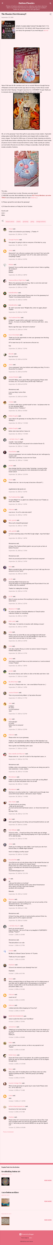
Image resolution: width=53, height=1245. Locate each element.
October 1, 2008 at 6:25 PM (17, 959)
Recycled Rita (13, 860)
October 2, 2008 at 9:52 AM (17, 989)
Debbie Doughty (13, 416)
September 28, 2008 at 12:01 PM (18, 814)
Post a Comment (8, 1132)
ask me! (46, 30)
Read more (48, 1180)
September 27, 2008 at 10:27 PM (18, 759)
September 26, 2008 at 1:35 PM (18, 504)
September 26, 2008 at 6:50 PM (18, 641)
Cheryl (10, 229)
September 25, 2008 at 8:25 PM (18, 384)
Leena (10, 1095)
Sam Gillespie (13, 830)
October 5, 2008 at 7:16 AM (17, 1090)
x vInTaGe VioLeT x (14, 439)
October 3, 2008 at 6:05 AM (17, 1050)
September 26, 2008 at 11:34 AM (18, 446)
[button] (50, 14)
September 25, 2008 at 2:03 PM (18, 259)
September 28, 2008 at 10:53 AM (18, 771)
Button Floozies (26, 3)
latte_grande (12, 520)
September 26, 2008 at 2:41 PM (18, 591)
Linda (10, 632)
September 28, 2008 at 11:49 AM (18, 796)
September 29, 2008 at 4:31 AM (18, 839)
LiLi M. (10, 579)
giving (32, 221)
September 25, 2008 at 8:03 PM (18, 359)
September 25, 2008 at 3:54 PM (18, 300)
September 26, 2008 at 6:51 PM (18, 653)
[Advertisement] (26, 1147)
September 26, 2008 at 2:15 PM (18, 550)
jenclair (11, 465)
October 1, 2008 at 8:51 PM (17, 973)
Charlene (11, 1117)
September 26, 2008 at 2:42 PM (18, 603)
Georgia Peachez (14, 240)
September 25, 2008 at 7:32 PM (18, 348)
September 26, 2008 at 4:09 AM (18, 410)
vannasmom (12, 1027)
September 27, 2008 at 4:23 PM (18, 729)
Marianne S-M (13, 609)
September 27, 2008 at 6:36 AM (18, 676)
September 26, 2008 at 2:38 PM (18, 574)
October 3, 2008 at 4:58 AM (17, 1037)
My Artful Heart (13, 682)
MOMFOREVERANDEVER (16, 1016)
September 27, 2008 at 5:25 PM (18, 748)
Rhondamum (12, 777)
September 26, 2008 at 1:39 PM (18, 515)
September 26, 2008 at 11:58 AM (18, 460)
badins (30, 1237)
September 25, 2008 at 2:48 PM (18, 275)
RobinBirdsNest (13, 292)
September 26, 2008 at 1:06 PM (18, 492)
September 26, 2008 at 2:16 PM (18, 561)
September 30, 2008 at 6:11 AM (18, 908)
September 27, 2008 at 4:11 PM (18, 698)
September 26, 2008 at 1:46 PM (18, 538)
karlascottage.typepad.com (17, 1106)
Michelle (11, 354)
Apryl (10, 819)
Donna (11, 979)
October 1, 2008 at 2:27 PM (17, 945)
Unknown (11, 509)
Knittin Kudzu (12, 1055)
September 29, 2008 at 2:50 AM (18, 824)
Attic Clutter (12, 802)
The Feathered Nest (14, 317)
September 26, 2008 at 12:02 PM (18, 474)
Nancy (10, 1069)
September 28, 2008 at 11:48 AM (18, 784)
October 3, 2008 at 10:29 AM (17, 1064)
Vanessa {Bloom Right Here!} (17, 280)
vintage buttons (41, 221)
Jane (10, 703)
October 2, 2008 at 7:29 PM (17, 1021)
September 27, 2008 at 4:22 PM (18, 714)
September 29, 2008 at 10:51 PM (18, 873)
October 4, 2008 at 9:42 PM (17, 1078)
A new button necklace (10, 1192)
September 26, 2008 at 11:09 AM (18, 423)
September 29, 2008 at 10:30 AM (18, 854)
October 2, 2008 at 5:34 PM (17, 1000)
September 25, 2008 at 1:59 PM (18, 245)
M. (9, 879)
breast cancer (10, 221)
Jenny (10, 250)
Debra (10, 1042)
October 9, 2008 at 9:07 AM (17, 1112)
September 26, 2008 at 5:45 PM (18, 616)
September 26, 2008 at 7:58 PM (18, 666)
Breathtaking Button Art (10, 1171)
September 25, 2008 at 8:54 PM (18, 396)
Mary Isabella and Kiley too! (17, 754)
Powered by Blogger (26, 1234)
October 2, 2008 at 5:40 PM (17, 1011)
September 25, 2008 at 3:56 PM (18, 312)
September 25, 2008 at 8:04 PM (18, 372)
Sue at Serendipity (14, 335)
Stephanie (12, 965)
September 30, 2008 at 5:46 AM (18, 894)
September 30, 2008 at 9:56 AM (18, 920)
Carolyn (11, 402)
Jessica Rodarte (13, 377)
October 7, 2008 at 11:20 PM (17, 1101)
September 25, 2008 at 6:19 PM (18, 329)
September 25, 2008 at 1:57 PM (18, 234)
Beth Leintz (12, 621)
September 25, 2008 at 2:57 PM (18, 287)
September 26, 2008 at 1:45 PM (18, 526)
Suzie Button (12, 451)
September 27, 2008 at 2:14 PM (18, 687)
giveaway (25, 221)
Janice (11, 364)
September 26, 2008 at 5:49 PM (18, 627)
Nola (10, 567)
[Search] (50, 3)
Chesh (11, 480)
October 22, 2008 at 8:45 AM (17, 1127)
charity (18, 221)
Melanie (11, 264)
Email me (33, 197)
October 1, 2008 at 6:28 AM (17, 934)
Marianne (11, 899)
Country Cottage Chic (15, 1083)
